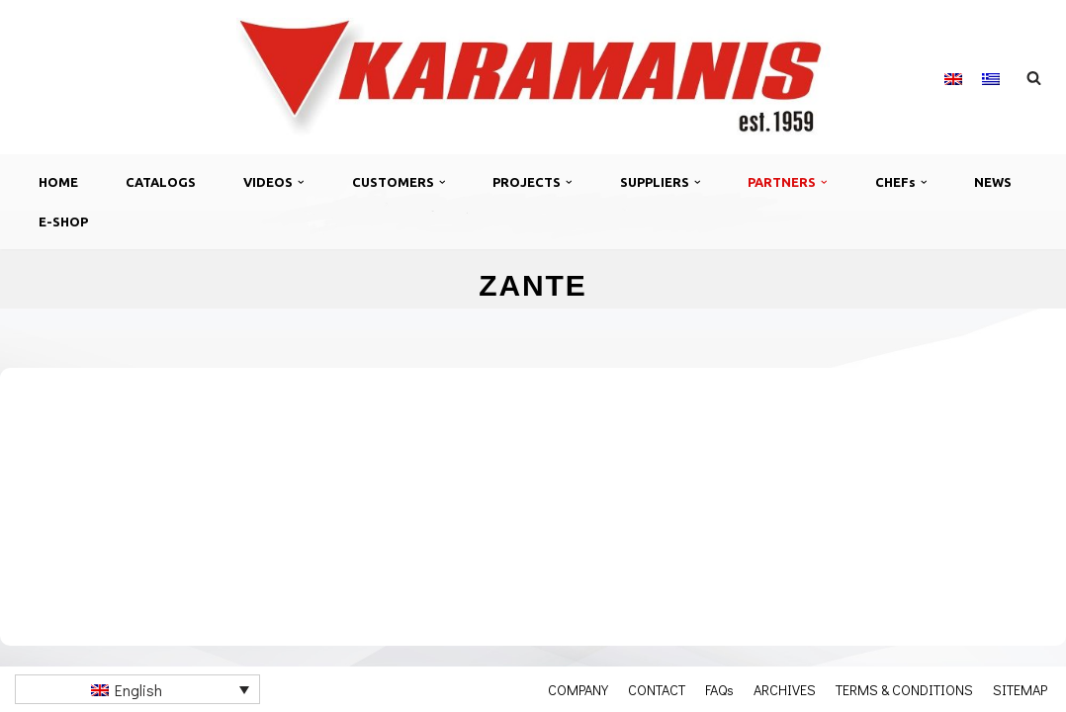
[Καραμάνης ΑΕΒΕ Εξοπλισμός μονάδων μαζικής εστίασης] (533, 77)
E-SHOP (63, 221)
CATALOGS (161, 182)
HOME (58, 182)
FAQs (719, 689)
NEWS (993, 182)
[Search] (1033, 77)
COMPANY (578, 689)
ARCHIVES (785, 689)
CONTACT (656, 689)
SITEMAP (1020, 689)
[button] (301, 182)
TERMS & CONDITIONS (904, 689)
